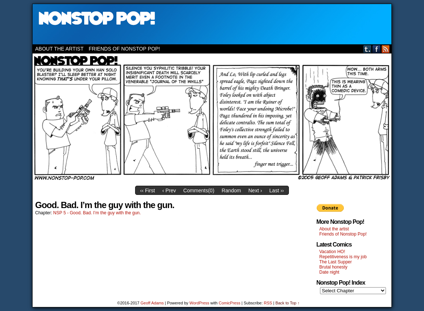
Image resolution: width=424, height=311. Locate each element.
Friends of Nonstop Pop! (124, 49)
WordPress (199, 303)
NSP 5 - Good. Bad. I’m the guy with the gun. (97, 212)
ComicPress (229, 303)
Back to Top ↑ (287, 303)
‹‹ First (147, 190)
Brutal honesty (333, 267)
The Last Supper (335, 261)
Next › (255, 190)
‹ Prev (169, 190)
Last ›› (276, 190)
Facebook (376, 48)
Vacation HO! (332, 251)
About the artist (59, 49)
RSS (385, 48)
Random (231, 190)
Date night (329, 272)
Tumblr (367, 48)
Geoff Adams (152, 303)
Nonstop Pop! (212, 24)
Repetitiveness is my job (343, 256)
